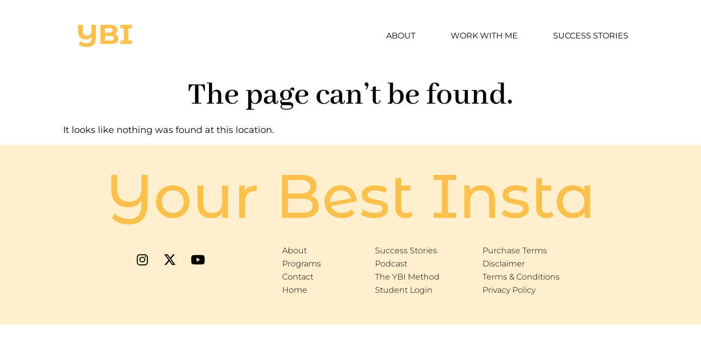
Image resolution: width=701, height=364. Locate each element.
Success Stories (590, 35)
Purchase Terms (514, 250)
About (400, 35)
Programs (301, 263)
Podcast (391, 263)
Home (294, 290)
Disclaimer (503, 263)
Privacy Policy (508, 290)
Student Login (404, 290)
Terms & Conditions (521, 277)
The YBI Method (407, 277)
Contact (297, 277)
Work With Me (484, 35)
